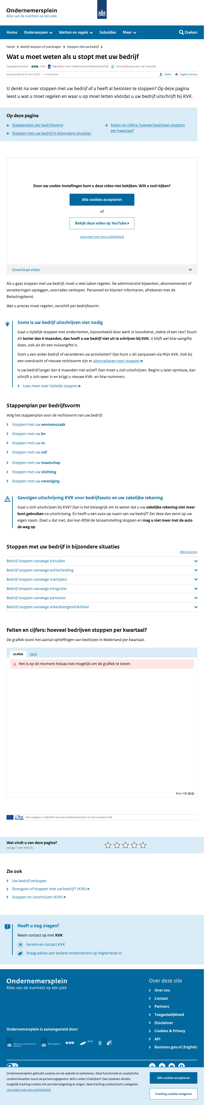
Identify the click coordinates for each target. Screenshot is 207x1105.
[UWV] (109, 1043)
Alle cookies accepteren (173, 1078)
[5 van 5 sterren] (144, 845)
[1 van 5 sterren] (109, 845)
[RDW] (86, 1043)
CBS (185, 793)
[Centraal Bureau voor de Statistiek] (99, 1043)
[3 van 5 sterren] (126, 845)
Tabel (33, 654)
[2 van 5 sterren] (117, 845)
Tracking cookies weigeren (173, 1094)
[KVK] (70, 1043)
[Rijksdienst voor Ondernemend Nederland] (21, 1042)
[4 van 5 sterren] (135, 845)
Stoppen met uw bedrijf (83, 47)
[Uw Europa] (15, 817)
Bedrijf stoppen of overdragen (41, 47)
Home (11, 47)
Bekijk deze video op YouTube (100, 223)
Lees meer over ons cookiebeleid (29, 1090)
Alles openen (188, 552)
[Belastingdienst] (50, 1042)
